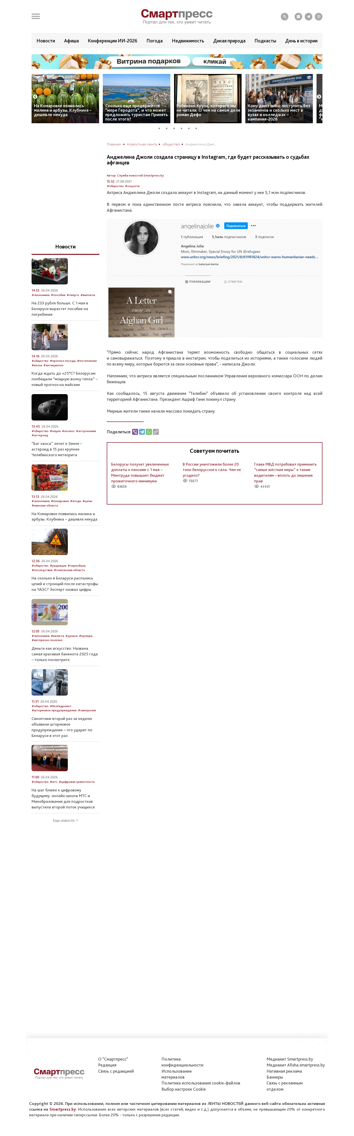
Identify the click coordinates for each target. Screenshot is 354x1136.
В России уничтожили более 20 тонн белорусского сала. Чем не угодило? (212, 470)
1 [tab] (161, 127)
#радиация (58, 565)
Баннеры (274, 1077)
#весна (37, 365)
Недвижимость (188, 41)
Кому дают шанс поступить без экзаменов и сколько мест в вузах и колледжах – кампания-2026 (279, 112)
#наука (55, 431)
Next (319, 97)
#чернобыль (77, 565)
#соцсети (132, 186)
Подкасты (265, 41)
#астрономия (86, 431)
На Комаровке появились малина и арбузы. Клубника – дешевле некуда (62, 110)
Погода (154, 41)
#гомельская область (69, 570)
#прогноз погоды (63, 361)
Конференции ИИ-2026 (112, 41)
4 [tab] (183, 127)
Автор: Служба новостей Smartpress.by (135, 175)
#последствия (42, 570)
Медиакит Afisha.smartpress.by (295, 1064)
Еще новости (63, 820)
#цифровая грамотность (77, 782)
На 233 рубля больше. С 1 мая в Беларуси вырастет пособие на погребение (60, 308)
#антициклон (53, 365)
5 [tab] (190, 127)
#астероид (40, 435)
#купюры (85, 636)
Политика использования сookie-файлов (200, 1082)
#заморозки (87, 710)
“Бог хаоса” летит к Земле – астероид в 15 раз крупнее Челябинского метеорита (57, 449)
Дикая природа (229, 41)
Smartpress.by (63, 1109)
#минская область (45, 505)
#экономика (41, 295)
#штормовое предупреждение (54, 710)
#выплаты (87, 295)
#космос (68, 431)
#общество (115, 186)
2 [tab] (168, 127)
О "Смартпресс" (113, 1059)
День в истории (301, 41)
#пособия (58, 295)
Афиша (71, 41)
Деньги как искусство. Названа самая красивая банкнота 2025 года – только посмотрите (65, 654)
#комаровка (60, 501)
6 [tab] (197, 127)
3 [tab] (175, 127)
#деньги (71, 636)
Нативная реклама (284, 1071)
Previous (35, 97)
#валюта (57, 636)
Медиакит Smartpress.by (289, 1059)
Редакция (107, 1064)
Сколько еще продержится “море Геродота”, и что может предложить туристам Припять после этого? (136, 112)
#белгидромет (60, 706)
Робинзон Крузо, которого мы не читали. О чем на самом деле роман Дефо (208, 110)
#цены (87, 501)
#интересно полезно (47, 640)
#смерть (73, 295)
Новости (45, 41)
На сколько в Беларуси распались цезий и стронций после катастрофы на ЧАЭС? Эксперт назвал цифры (65, 584)
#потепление (87, 361)
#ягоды (75, 501)
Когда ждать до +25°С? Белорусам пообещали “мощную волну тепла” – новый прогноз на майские (65, 379)
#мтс (53, 782)
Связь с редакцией (116, 1071)
